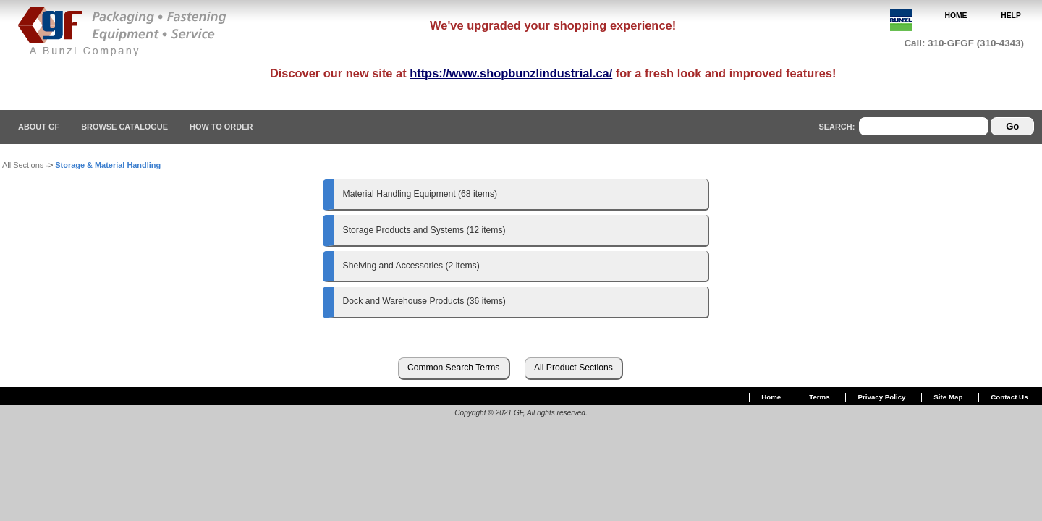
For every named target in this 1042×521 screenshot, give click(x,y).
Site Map (947, 397)
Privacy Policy (882, 397)
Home (771, 397)
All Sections (22, 165)
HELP (1011, 16)
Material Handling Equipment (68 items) (420, 194)
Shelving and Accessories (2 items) (411, 265)
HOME (956, 16)
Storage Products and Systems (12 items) (424, 230)
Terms (819, 397)
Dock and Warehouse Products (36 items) (424, 301)
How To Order (221, 126)
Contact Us (1009, 397)
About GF (38, 126)
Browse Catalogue (124, 126)
